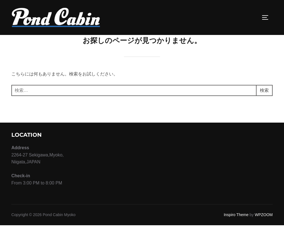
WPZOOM (264, 227)
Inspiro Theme (236, 227)
